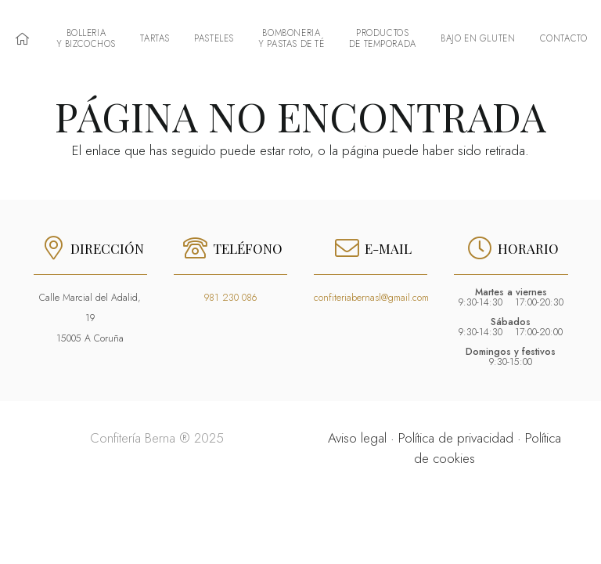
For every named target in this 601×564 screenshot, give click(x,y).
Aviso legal (357, 437)
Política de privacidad (455, 437)
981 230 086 (230, 298)
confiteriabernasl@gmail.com (371, 298)
